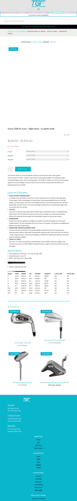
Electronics (38, 487)
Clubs (16, 31)
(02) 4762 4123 (58, 13)
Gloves (38, 476)
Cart (38, 442)
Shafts (38, 468)
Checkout (38, 445)
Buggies (38, 465)
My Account (38, 448)
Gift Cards (38, 490)
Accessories (38, 484)
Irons (23, 31)
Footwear (38, 482)
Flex (10, 152)
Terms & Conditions (38, 498)
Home (10, 31)
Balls (38, 462)
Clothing (38, 479)
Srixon (53, 42)
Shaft (10, 156)
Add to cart (23, 169)
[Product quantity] (10, 169)
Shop (38, 440)
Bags (38, 459)
